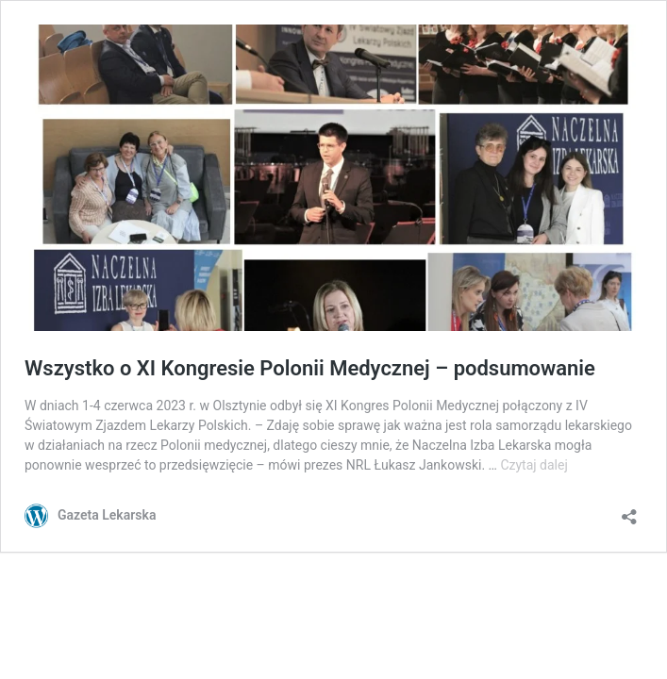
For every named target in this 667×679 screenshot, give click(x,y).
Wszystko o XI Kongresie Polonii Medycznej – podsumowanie (310, 368)
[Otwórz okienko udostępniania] (629, 510)
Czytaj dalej (533, 464)
